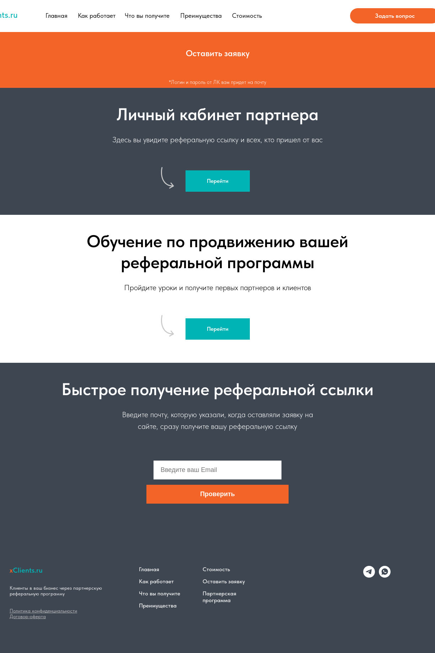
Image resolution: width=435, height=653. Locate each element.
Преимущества (201, 15)
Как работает (97, 15)
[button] (217, 53)
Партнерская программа (219, 597)
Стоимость (247, 15)
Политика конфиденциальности (43, 611)
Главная (56, 15)
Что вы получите (147, 15)
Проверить (217, 494)
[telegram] (369, 576)
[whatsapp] (385, 576)
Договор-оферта (28, 616)
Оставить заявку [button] (224, 581)
